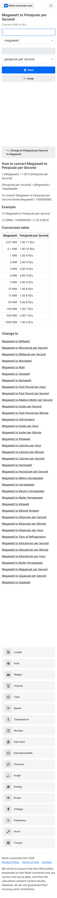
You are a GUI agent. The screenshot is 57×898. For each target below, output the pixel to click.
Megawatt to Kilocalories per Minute (25, 549)
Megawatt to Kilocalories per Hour (24, 556)
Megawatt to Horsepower (18, 484)
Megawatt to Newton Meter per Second (27, 400)
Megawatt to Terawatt (16, 374)
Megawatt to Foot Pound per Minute (25, 413)
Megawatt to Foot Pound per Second (25, 393)
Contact (47, 862)
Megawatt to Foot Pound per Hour (24, 387)
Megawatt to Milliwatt (16, 341)
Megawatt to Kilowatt (15, 504)
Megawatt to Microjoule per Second (24, 348)
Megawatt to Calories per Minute (23, 452)
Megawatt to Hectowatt (17, 465)
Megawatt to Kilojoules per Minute (24, 523)
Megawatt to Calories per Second (23, 458)
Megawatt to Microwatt (17, 361)
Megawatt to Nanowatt (16, 380)
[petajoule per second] (28, 51)
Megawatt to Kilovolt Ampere (20, 510)
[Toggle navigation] (51, 6)
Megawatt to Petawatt (16, 439)
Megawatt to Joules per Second (22, 406)
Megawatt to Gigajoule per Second (24, 576)
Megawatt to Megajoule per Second (25, 569)
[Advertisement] (28, 114)
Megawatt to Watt (13, 367)
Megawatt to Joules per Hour (20, 426)
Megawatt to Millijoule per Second (24, 354)
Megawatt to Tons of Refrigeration (24, 536)
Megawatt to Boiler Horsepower (22, 563)
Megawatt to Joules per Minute (21, 432)
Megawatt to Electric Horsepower (23, 491)
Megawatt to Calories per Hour (21, 445)
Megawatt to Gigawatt (16, 582)
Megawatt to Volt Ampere (18, 419)
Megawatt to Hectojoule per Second (25, 471)
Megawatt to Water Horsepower (22, 497)
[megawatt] (28, 32)
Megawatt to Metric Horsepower (22, 478)
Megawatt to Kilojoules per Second (24, 517)
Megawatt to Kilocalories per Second (25, 543)
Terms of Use (30, 862)
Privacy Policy (10, 862)
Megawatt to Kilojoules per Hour (22, 530)
